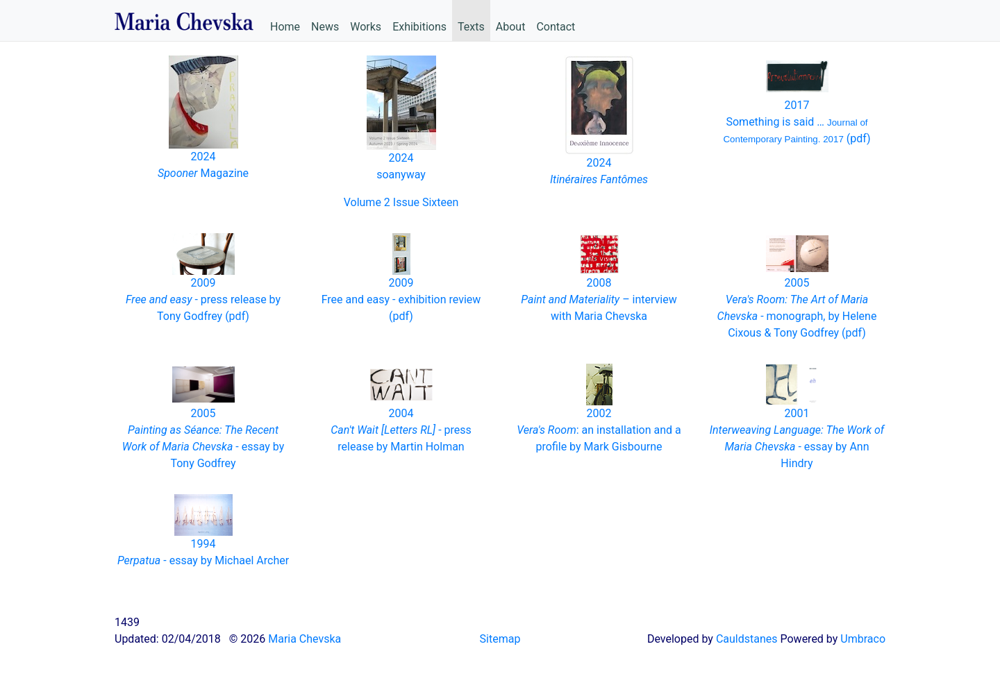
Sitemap (500, 638)
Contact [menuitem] (555, 26)
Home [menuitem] (285, 26)
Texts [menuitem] (471, 26)
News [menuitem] (325, 26)
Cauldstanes (747, 638)
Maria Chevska (304, 638)
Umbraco (862, 638)
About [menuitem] (511, 26)
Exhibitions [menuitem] (419, 26)
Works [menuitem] (365, 26)
